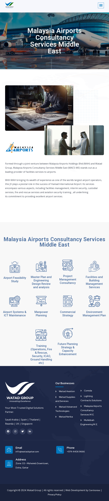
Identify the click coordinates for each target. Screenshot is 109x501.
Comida (88, 390)
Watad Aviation (67, 391)
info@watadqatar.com (27, 451)
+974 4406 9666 (76, 451)
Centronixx (94, 490)
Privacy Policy (54, 494)
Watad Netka (66, 416)
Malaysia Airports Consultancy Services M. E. (91, 410)
